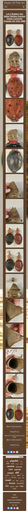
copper (21, 461)
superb (21, 463)
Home (14, 494)
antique (10, 473)
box (7, 486)
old (17, 472)
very (14, 488)
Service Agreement (14, 502)
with (23, 477)
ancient (10, 466)
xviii (13, 480)
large (21, 486)
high (21, 473)
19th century (13, 475)
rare (11, 469)
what (23, 475)
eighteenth (12, 486)
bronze (12, 483)
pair (8, 461)
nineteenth (19, 467)
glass (17, 486)
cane (12, 463)
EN (13, 505)
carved (17, 469)
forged (17, 463)
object (18, 475)
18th (17, 480)
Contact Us (14, 497)
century (7, 475)
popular (14, 460)
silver (6, 483)
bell (6, 477)
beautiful (20, 483)
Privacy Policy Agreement (14, 500)
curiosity (22, 481)
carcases (13, 477)
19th (7, 463)
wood (8, 480)
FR (16, 505)
